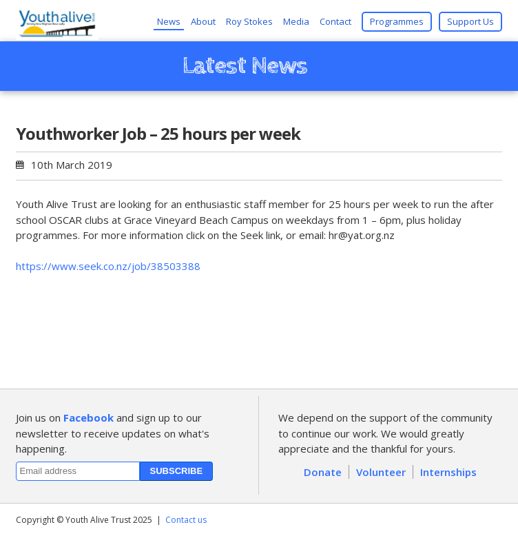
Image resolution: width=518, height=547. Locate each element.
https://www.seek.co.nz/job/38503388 (108, 266)
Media (296, 21)
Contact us (186, 520)
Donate (323, 472)
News (168, 21)
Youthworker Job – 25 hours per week (158, 133)
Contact (335, 21)
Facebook (88, 417)
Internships (448, 472)
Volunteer (381, 472)
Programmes (397, 21)
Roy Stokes (249, 21)
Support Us (470, 21)
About (203, 21)
